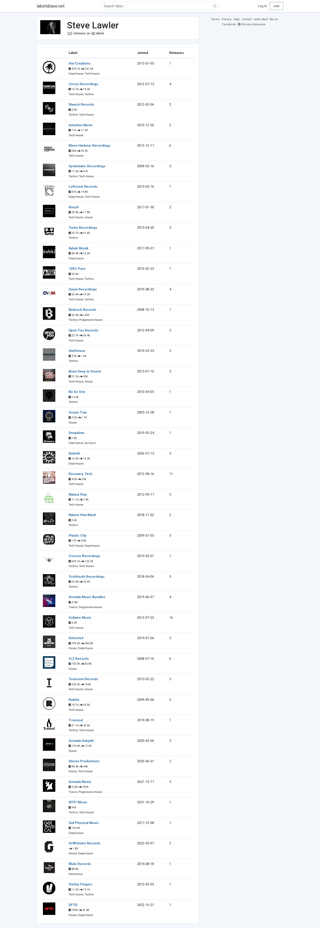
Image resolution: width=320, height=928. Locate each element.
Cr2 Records (79, 659)
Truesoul (76, 720)
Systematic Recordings (87, 166)
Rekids (74, 700)
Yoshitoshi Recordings (86, 577)
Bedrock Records (82, 310)
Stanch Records (81, 104)
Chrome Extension (252, 24)
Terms (215, 19)
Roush (74, 207)
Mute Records (80, 864)
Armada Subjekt (81, 741)
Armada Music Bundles (87, 597)
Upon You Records (83, 330)
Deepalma (76, 433)
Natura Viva (77, 495)
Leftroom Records (83, 187)
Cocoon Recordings (84, 556)
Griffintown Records (84, 843)
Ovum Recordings (83, 289)
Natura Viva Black (82, 515)
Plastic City (77, 536)
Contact (247, 19)
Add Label (261, 19)
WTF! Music (78, 802)
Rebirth (74, 453)
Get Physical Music (84, 823)
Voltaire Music (80, 618)
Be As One (77, 392)
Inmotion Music (81, 125)
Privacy (226, 19)
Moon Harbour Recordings (89, 146)
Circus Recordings (83, 84)
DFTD (73, 905)
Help (236, 19)
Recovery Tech (80, 474)
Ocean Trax (78, 412)
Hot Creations (79, 63)
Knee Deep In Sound (85, 371)
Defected (76, 638)
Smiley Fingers (80, 884)
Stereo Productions (84, 761)
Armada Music (80, 782)
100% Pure (77, 269)
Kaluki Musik (78, 248)
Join (276, 6)
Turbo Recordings (83, 228)
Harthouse (77, 351)
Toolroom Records (83, 679)
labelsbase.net (51, 6)
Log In (262, 6)
